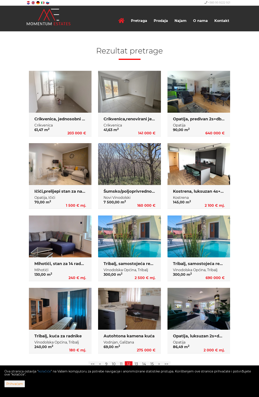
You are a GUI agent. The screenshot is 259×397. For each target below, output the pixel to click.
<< (93, 364)
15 (152, 364)
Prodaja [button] (161, 21)
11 (121, 364)
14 (144, 364)
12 (128, 364)
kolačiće (44, 371)
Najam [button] (180, 21)
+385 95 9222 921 (217, 2)
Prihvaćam (14, 384)
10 (114, 364)
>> (166, 364)
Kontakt (221, 21)
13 (136, 364)
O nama (200, 21)
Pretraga (139, 21)
